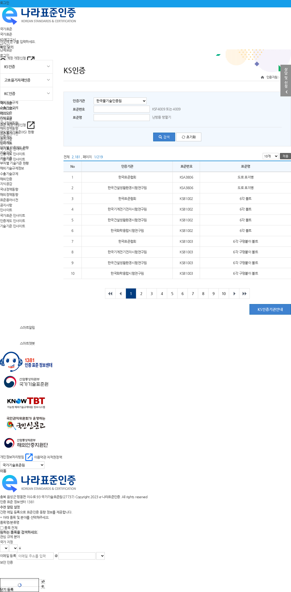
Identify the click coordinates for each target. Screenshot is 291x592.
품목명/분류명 (9, 522)
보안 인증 (6, 562)
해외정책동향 (9, 194)
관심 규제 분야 (10, 537)
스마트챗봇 (17, 343)
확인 (3, 47)
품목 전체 (10, 528)
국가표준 (6, 29)
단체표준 (6, 50)
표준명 (77, 117)
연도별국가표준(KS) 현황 (17, 132)
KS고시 (5, 113)
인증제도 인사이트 (12, 154)
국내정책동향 (9, 189)
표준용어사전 (9, 200)
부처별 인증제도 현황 (14, 148)
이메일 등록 (8, 556)
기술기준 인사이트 (12, 159)
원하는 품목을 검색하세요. (19, 532)
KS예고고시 (8, 108)
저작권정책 (54, 457)
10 (224, 293)
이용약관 (40, 457)
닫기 (10, 47)
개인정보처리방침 (17, 457)
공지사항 (6, 205)
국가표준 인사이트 (12, 215)
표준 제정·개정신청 (17, 58)
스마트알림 (17, 327)
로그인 (4, 3)
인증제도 (6, 142)
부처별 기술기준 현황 (14, 163)
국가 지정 (6, 542)
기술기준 (6, 158)
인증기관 (79, 101)
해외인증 (6, 179)
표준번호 (79, 109)
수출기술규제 (9, 173)
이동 (3, 471)
